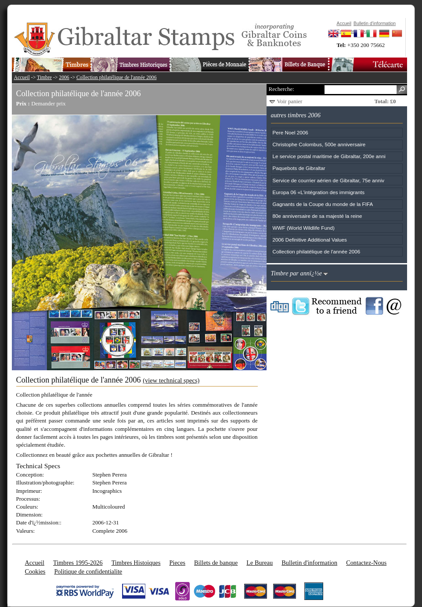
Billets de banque (216, 562)
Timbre (44, 77)
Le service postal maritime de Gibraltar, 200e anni (329, 156)
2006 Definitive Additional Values (310, 239)
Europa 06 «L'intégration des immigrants (318, 192)
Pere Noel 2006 (290, 132)
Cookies (35, 571)
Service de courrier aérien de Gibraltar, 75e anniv (329, 180)
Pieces (178, 562)
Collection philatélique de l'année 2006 (116, 77)
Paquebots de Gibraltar (299, 168)
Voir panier (290, 101)
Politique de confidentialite (88, 571)
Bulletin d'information (309, 562)
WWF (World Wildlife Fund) (304, 228)
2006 (64, 77)
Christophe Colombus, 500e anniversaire (319, 144)
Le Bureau (259, 562)
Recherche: (281, 89)
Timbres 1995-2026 (78, 562)
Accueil (22, 77)
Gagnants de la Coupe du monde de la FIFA (323, 204)
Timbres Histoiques (136, 562)
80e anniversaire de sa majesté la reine (317, 216)
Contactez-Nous (366, 562)
